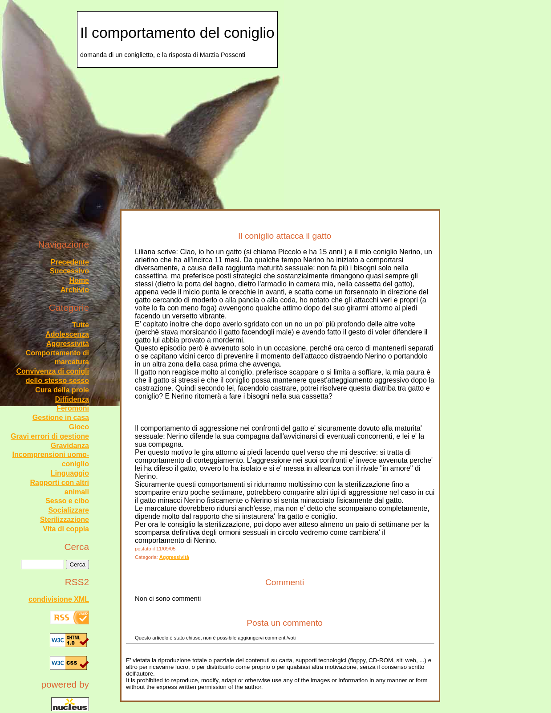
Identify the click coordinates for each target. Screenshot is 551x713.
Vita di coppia (66, 529)
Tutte (80, 325)
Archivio (75, 289)
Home (79, 280)
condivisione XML (58, 599)
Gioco (79, 427)
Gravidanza (70, 445)
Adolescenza (67, 334)
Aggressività (174, 557)
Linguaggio (70, 473)
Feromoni (73, 408)
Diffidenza (72, 399)
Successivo (69, 271)
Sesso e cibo (67, 501)
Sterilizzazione (64, 519)
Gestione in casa (60, 417)
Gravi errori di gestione (50, 436)
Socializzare (68, 510)
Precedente (70, 262)
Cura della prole (62, 390)
